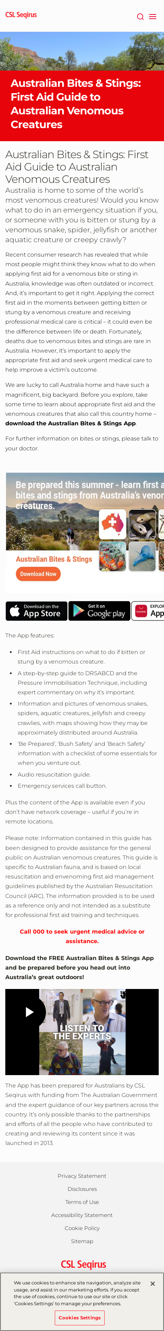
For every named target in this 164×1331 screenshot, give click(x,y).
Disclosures (82, 1189)
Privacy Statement (82, 1176)
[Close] (152, 1283)
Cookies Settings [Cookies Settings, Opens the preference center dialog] (80, 1317)
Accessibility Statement (82, 1215)
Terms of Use (82, 1202)
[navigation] (152, 16)
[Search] (140, 16)
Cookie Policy (82, 1228)
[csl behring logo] (82, 1264)
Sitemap (82, 1241)
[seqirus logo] (21, 16)
